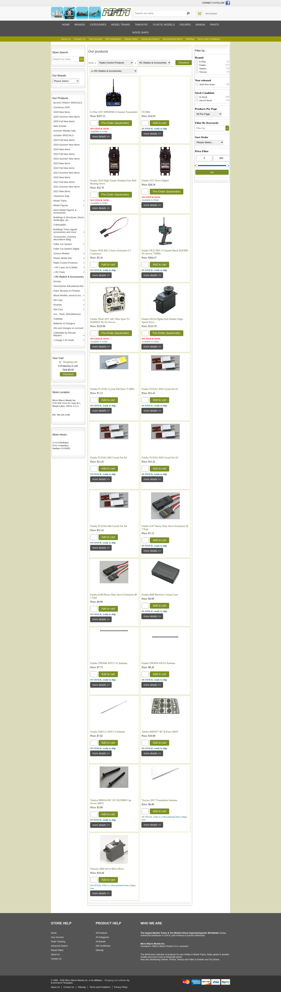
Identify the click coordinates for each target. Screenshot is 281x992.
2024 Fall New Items (64, 140)
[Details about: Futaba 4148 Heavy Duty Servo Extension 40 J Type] (101, 619)
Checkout (68, 374)
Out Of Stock (204, 100)
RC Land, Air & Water (66, 267)
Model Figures (60, 205)
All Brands (101, 941)
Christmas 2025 (61, 107)
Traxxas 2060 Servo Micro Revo (107, 868)
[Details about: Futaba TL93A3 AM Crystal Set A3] (152, 479)
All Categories (102, 937)
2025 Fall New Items (64, 121)
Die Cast (57, 300)
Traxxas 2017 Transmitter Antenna (159, 800)
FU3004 (146, 112)
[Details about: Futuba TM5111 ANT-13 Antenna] (101, 753)
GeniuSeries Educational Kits (68, 286)
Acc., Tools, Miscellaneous (67, 314)
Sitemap (100, 950)
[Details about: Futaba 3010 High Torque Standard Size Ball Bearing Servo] (101, 208)
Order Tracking (58, 941)
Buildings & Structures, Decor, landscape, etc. (68, 218)
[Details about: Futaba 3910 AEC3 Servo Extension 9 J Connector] (101, 275)
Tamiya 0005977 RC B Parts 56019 (160, 731)
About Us (66, 39)
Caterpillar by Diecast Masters (64, 334)
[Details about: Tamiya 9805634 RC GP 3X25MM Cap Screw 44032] (101, 825)
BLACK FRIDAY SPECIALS (67, 102)
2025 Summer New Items (66, 116)
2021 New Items (61, 191)
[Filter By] (210, 128)
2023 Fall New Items (64, 154)
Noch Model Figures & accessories (65, 211)
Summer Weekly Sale (64, 130)
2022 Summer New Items (66, 172)
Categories (98, 24)
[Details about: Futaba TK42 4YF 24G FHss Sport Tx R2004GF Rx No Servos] (101, 347)
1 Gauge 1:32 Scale (63, 340)
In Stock (201, 97)
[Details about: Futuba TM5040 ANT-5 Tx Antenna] (101, 685)
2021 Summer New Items (66, 186)
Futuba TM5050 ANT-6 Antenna (158, 663)
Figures (185, 24)
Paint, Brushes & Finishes (66, 290)
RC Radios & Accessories (69, 276)
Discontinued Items (173, 39)
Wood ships (140, 32)
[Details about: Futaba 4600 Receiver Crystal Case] (152, 616)
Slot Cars (58, 309)
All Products (101, 933)
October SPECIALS (63, 135)
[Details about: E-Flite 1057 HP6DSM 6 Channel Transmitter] (101, 136)
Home (66, 24)
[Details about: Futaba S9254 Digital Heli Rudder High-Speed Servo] (152, 347)
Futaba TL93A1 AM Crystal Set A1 (160, 389)
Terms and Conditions (208, 39)
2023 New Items (61, 163)
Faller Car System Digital (66, 248)
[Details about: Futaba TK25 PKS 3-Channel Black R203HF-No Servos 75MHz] (152, 275)
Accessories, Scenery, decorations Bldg (64, 238)
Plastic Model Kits (62, 258)
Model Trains (60, 200)
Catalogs (58, 318)
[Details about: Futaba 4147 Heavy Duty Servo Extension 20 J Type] (152, 551)
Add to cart (159, 123)
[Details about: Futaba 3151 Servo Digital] (152, 205)
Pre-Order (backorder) (115, 123)
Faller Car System (62, 244)
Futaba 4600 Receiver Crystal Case (160, 594)
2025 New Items (61, 112)
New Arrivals (59, 126)
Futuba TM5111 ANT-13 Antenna (107, 731)
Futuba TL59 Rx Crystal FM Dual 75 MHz (112, 389)
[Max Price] (221, 158)
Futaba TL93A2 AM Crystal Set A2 (108, 457)
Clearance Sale (61, 196)
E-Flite (201, 61)
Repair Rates (131, 39)
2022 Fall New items (64, 168)
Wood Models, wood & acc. (67, 295)
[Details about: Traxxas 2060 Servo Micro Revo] (101, 893)
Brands (80, 24)
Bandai (200, 24)
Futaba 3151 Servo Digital (155, 180)
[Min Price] (204, 158)
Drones (57, 281)
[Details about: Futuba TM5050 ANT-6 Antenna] (152, 685)
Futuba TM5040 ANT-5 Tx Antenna (108, 663)
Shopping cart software (115, 980)
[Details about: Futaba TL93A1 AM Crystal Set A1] (152, 411)
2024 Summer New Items (66, 144)
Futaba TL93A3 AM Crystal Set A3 (160, 457)
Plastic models (164, 24)
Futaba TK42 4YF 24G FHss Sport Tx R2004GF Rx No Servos (110, 320)
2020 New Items (205, 84)
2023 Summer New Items (66, 158)
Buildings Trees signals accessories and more (65, 230)
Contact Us (79, 39)
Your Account (95, 39)
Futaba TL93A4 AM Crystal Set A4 (108, 526)
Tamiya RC (141, 24)
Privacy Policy (121, 987)
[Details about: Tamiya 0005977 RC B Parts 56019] (152, 753)
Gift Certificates (113, 39)
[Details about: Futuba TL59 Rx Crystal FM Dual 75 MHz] (101, 411)
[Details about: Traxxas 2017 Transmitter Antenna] (152, 825)
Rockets (57, 304)
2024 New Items (61, 149)
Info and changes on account (68, 328)
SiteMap (190, 39)
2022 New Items (61, 177)
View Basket (211, 13)
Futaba (201, 65)
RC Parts (60, 272)
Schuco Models (61, 253)
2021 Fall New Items (64, 182)
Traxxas (201, 72)
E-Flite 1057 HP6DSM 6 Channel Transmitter (113, 112)
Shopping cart (70, 362)
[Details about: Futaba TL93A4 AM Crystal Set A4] (101, 548)
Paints (214, 24)
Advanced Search (150, 39)
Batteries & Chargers (64, 323)
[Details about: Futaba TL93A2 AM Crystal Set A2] (101, 479)
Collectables (59, 224)
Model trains (120, 24)
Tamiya (201, 68)
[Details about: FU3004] (152, 134)
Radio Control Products (65, 262)
